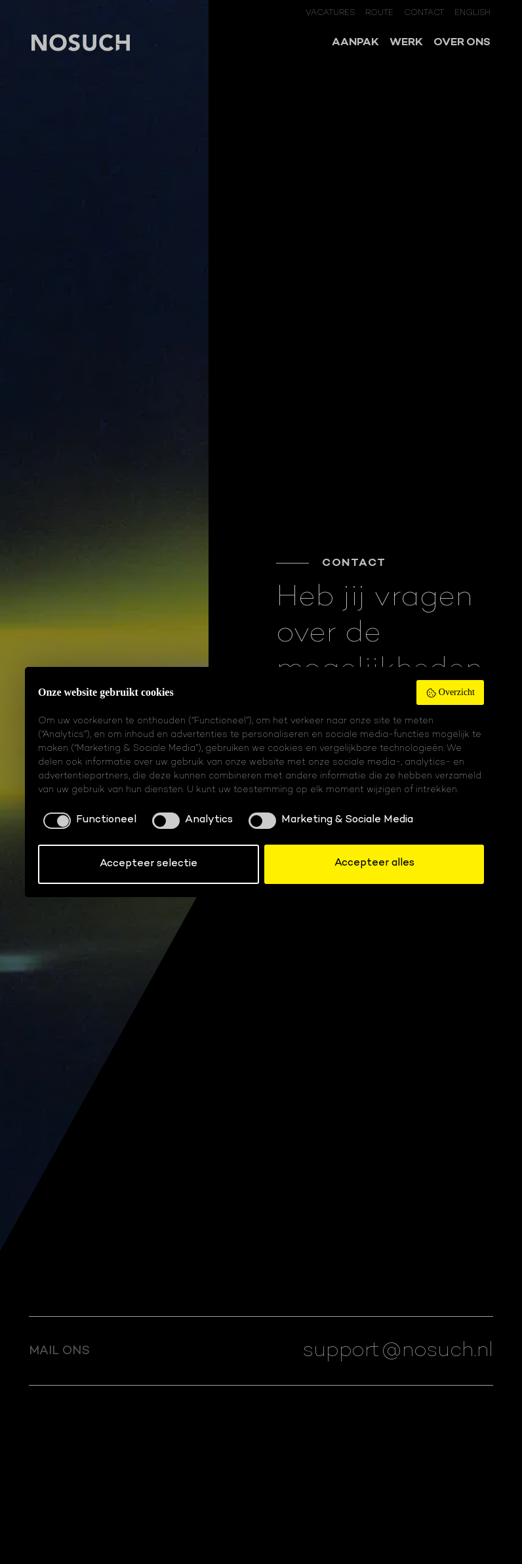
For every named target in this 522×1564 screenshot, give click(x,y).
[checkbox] (87, 820)
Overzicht (450, 693)
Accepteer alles (374, 863)
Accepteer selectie (148, 864)
